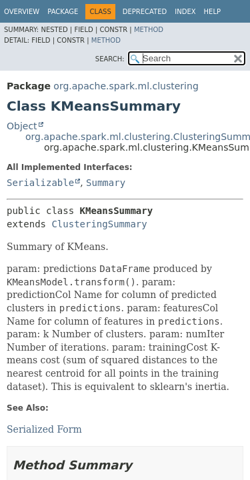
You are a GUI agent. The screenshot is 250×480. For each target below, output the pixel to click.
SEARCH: (110, 59)
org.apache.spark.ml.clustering (125, 86)
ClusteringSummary (99, 224)
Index (185, 11)
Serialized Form (44, 429)
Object (22, 126)
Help (212, 11)
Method (148, 29)
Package (62, 11)
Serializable (40, 182)
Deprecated (145, 11)
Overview (21, 11)
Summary (105, 182)
